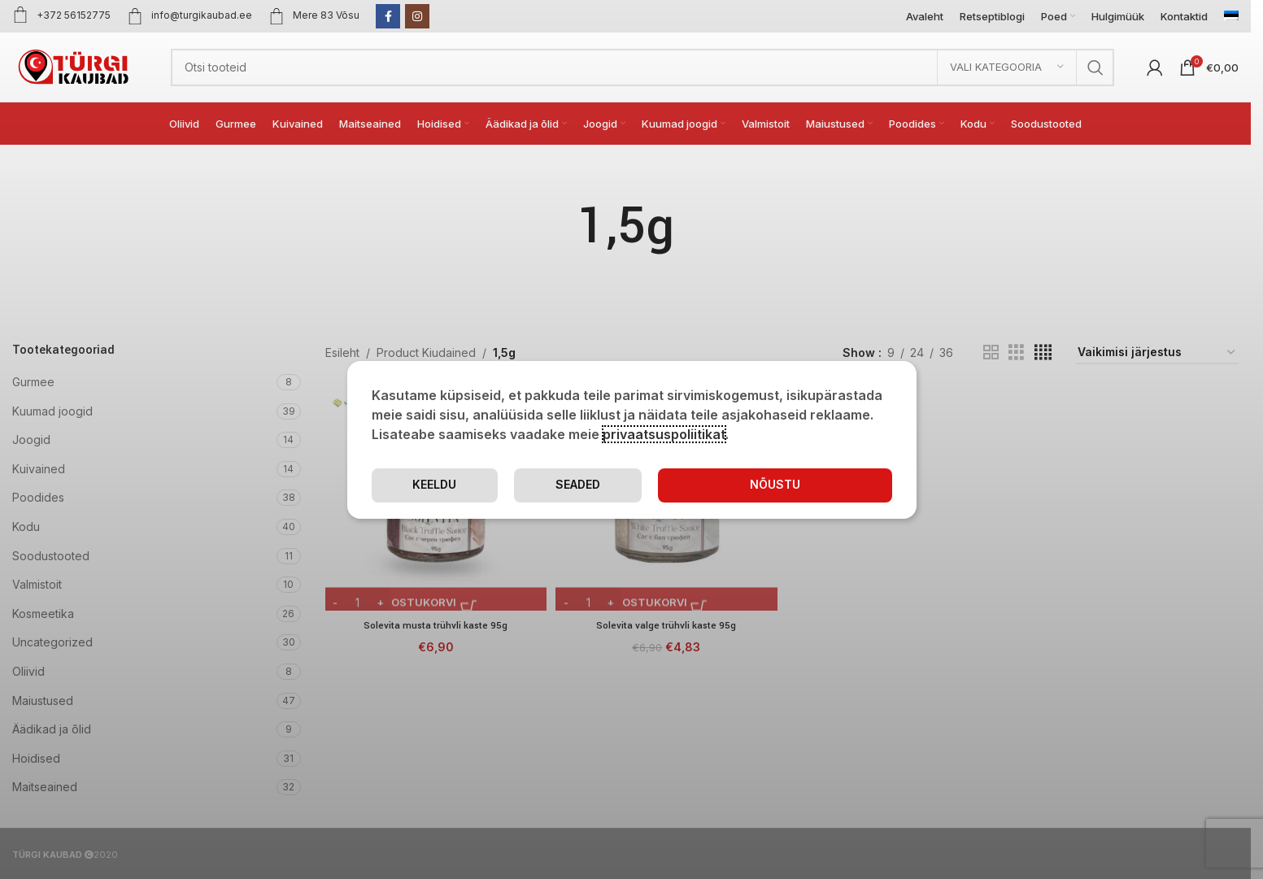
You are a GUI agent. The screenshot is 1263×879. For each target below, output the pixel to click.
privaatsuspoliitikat (664, 433)
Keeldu (827, 484)
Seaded (681, 484)
